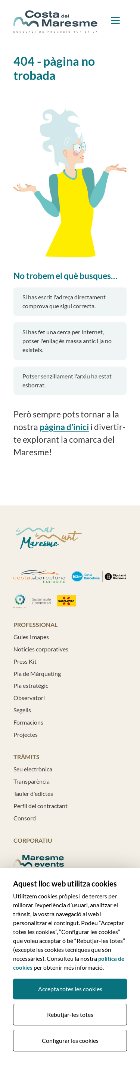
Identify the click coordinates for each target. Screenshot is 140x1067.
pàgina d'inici (64, 427)
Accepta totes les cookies (70, 988)
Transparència (31, 781)
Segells (22, 709)
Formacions (28, 722)
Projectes (25, 734)
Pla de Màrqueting (37, 673)
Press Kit (25, 661)
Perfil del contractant (40, 805)
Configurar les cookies (70, 1040)
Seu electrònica (32, 768)
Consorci (25, 818)
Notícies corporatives (40, 649)
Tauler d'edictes (33, 793)
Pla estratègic (30, 685)
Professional (35, 624)
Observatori (29, 697)
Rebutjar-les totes (70, 1014)
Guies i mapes (31, 636)
